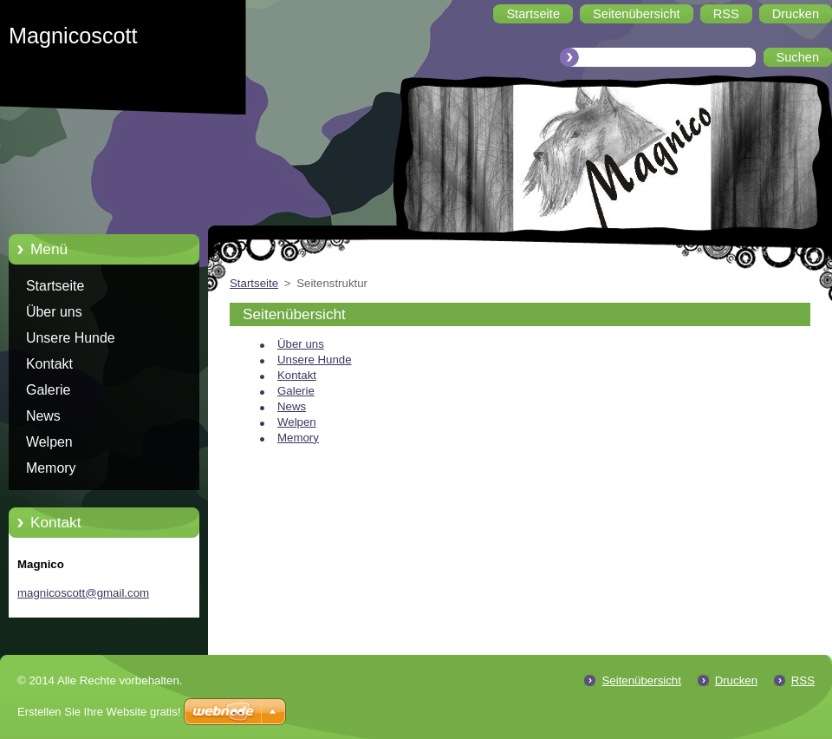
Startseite (55, 285)
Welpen (49, 442)
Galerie (48, 390)
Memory (51, 468)
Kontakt (49, 363)
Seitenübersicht (640, 680)
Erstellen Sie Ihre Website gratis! (98, 711)
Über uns (54, 311)
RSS (803, 680)
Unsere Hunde (70, 337)
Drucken (736, 680)
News (43, 416)
